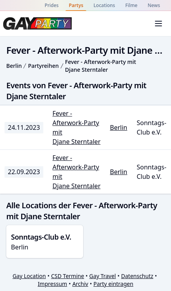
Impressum (52, 283)
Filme (131, 5)
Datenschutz (137, 276)
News (154, 5)
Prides (52, 5)
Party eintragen (113, 283)
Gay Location (29, 276)
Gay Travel (102, 276)
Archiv (80, 283)
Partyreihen (43, 65)
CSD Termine (67, 276)
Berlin (14, 65)
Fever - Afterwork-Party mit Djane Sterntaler (100, 65)
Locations (104, 5)
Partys (76, 5)
